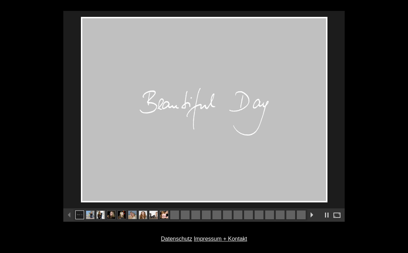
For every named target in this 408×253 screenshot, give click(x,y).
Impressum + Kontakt (220, 239)
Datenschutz (176, 239)
